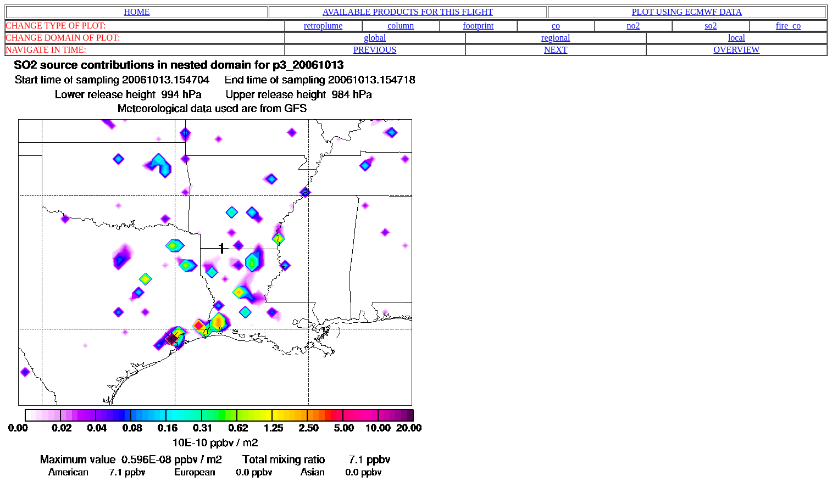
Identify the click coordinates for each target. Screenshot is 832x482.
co (556, 25)
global (375, 37)
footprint (478, 25)
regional (555, 37)
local (736, 37)
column (400, 25)
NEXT (556, 49)
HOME (137, 11)
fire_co (788, 25)
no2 (633, 25)
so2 (711, 25)
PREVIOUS (374, 49)
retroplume (323, 25)
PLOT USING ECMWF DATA (687, 11)
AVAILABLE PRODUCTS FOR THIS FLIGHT (408, 11)
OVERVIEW (736, 49)
